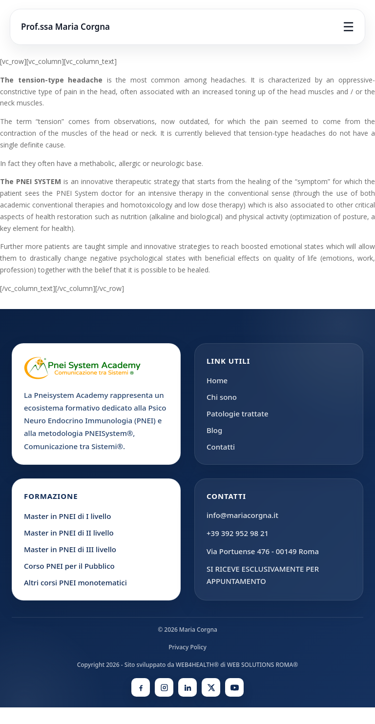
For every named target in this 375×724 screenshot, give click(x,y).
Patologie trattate (238, 413)
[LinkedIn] (187, 687)
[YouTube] (234, 687)
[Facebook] (140, 687)
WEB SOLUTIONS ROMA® (262, 665)
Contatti (221, 447)
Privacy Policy (187, 647)
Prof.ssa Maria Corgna (65, 26)
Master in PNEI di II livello (69, 533)
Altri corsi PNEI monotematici (75, 582)
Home (217, 380)
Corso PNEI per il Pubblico (69, 566)
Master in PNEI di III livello (70, 549)
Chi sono (222, 397)
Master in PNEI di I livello (67, 516)
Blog (214, 430)
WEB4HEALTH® (197, 665)
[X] (211, 687)
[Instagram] (164, 687)
